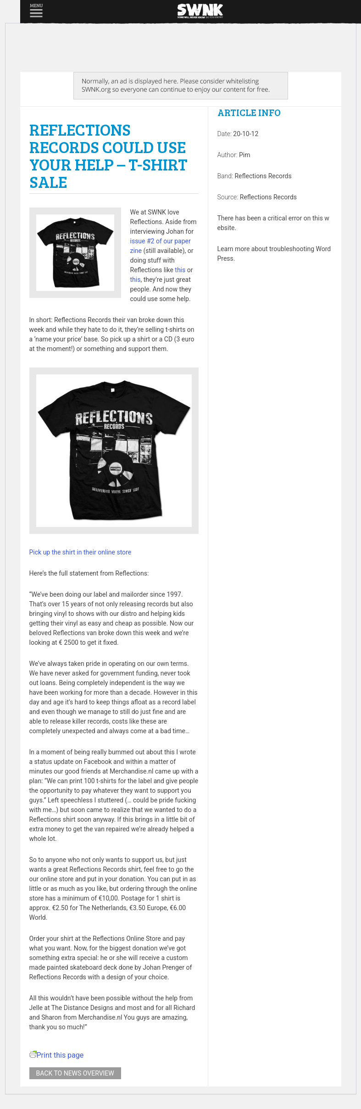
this (180, 270)
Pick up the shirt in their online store (80, 552)
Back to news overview (75, 1073)
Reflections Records (262, 176)
